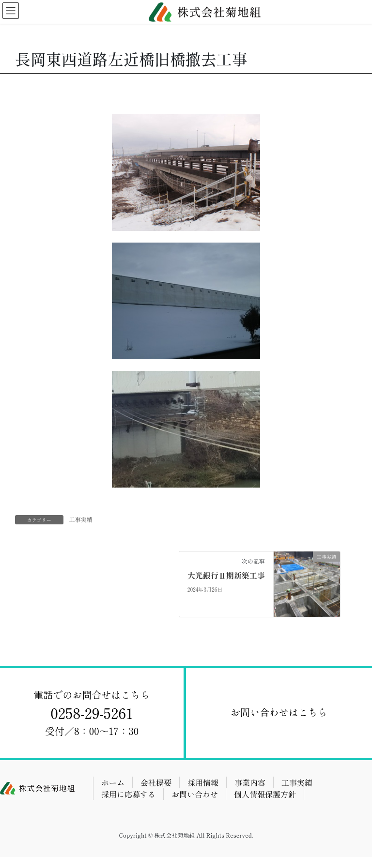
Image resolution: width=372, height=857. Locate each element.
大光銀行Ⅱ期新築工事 (226, 575)
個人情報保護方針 (265, 794)
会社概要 (155, 782)
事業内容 (249, 782)
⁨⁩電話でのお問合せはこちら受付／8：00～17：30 (92, 713)
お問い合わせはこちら (279, 712)
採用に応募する (128, 794)
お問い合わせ (194, 794)
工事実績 (81, 519)
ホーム (112, 782)
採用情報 (202, 782)
